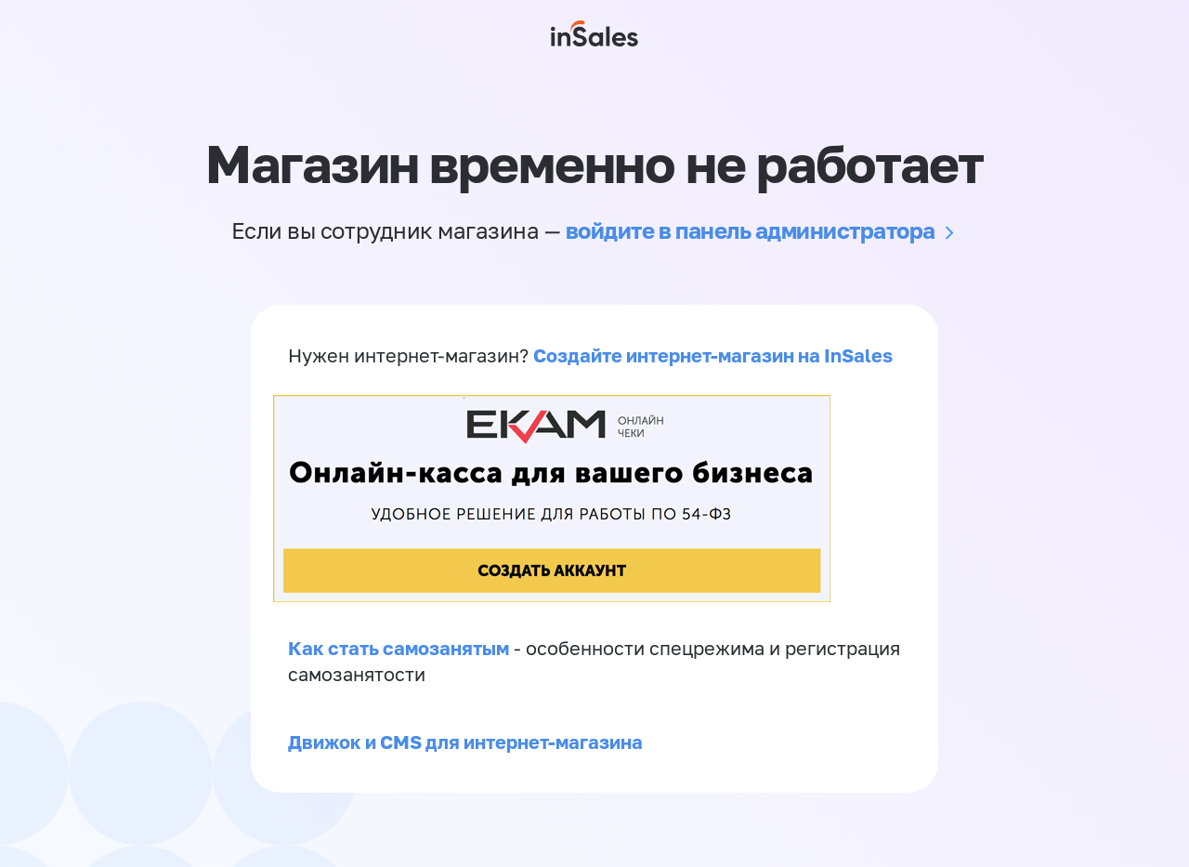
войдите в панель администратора (750, 230)
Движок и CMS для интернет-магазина (465, 741)
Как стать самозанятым (398, 648)
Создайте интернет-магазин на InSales (713, 355)
